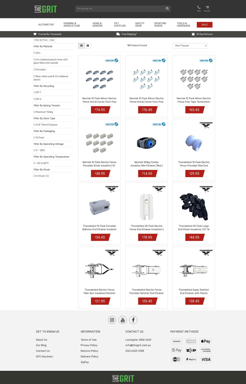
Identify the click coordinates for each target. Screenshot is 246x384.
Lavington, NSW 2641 (138, 332)
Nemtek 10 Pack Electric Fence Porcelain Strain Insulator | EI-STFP (99, 162)
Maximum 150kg (44, 112)
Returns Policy (89, 344)
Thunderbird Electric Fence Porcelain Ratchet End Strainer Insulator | (146, 286)
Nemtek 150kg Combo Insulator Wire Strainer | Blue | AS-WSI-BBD (147, 162)
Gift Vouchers (44, 349)
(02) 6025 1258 (135, 344)
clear (52, 40)
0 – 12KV (40, 150)
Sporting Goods (160, 24)
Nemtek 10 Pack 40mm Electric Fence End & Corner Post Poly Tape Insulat (99, 100)
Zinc (38, 53)
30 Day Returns (204, 34)
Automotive (46, 24)
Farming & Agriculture (72, 24)
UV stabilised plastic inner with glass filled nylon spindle (51, 61)
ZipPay (85, 355)
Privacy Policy (89, 338)
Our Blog (41, 338)
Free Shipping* (129, 34)
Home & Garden (97, 24)
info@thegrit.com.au (138, 338)
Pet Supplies (120, 24)
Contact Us (43, 344)
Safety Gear (139, 24)
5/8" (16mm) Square (46, 124)
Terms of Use (88, 332)
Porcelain (41, 69)
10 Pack (40, 137)
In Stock (42, 176)
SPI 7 (38, 92)
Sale (205, 24)
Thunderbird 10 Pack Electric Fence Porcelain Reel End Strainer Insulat (194, 162)
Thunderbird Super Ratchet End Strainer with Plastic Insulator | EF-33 (194, 286)
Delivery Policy (89, 349)
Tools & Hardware (183, 24)
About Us (41, 332)
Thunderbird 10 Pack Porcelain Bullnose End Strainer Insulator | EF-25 (99, 224)
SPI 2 (38, 99)
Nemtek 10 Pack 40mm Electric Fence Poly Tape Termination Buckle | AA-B (193, 100)
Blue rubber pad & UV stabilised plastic (51, 78)
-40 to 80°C (42, 163)
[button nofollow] (199, 9)
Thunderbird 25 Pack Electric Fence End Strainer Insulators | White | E (147, 224)
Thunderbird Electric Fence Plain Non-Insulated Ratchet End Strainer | (99, 286)
